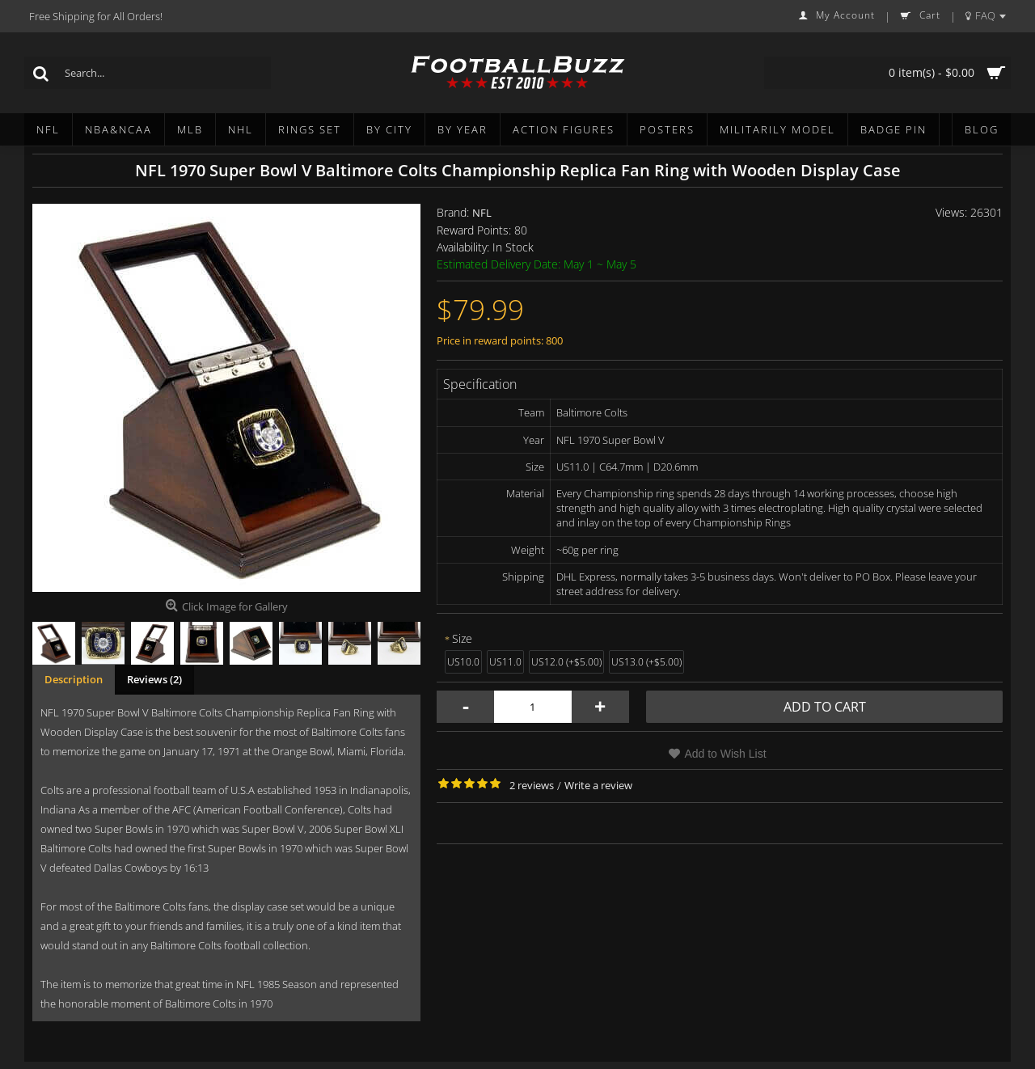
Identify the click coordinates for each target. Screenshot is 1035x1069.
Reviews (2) (154, 679)
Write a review (598, 785)
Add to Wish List (725, 753)
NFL (482, 212)
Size (462, 638)
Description (73, 679)
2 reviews (531, 785)
